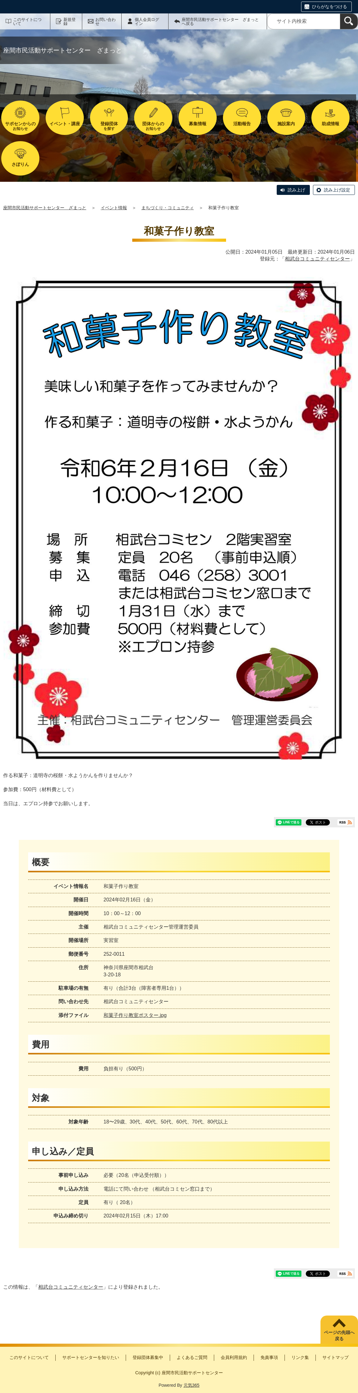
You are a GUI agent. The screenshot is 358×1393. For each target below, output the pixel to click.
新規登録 (69, 21)
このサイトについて (27, 21)
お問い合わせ (105, 21)
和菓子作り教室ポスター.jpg (135, 1015)
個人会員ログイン (147, 21)
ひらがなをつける (329, 6)
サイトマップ (335, 1357)
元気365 (191, 1385)
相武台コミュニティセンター (317, 258)
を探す (109, 126)
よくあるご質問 (192, 1357)
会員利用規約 (234, 1357)
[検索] (349, 21)
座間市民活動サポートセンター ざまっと (44, 207)
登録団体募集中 (148, 1357)
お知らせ (20, 126)
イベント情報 (114, 207)
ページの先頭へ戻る (339, 1335)
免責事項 (269, 1357)
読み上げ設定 (337, 189)
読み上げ (296, 189)
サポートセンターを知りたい (90, 1357)
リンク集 (300, 1357)
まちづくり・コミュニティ (167, 207)
